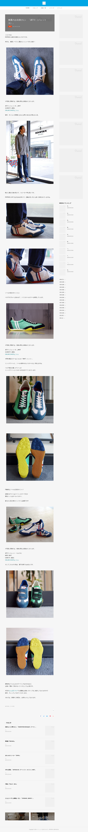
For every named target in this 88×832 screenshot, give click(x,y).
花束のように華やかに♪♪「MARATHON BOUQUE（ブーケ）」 (20, 727)
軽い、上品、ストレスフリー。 (73, 241)
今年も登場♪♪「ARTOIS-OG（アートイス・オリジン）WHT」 (20, 769)
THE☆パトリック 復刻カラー (73, 255)
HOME (28, 8)
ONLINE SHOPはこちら (12, 110)
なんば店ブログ (13, 690)
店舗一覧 (43, 8)
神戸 (10, 26)
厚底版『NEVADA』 (10, 741)
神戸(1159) (7, 706)
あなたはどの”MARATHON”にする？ (75, 213)
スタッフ (35, 8)
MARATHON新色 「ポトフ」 (73, 234)
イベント (59, 8)
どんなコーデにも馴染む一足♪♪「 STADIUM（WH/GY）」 (19, 798)
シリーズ (51, 8)
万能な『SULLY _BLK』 (11, 784)
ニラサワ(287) (11, 706)
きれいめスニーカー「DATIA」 (13, 755)
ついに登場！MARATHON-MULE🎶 (74, 248)
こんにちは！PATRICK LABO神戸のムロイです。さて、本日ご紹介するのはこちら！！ (23, 744)
